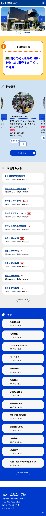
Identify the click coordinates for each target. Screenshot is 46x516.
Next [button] (42, 19)
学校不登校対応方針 (14, 201)
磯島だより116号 (12, 238)
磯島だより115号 (12, 250)
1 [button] (25, 32)
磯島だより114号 (12, 263)
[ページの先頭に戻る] (43, 513)
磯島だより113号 (12, 275)
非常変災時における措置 (15, 188)
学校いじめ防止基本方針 (16, 225)
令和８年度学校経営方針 (15, 176)
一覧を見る (24, 472)
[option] (23, 19)
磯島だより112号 (12, 288)
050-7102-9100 (13, 501)
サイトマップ (9, 508)
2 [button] (27, 32)
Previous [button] (4, 19)
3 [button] (29, 32)
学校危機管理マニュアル (15, 213)
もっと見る (22, 153)
